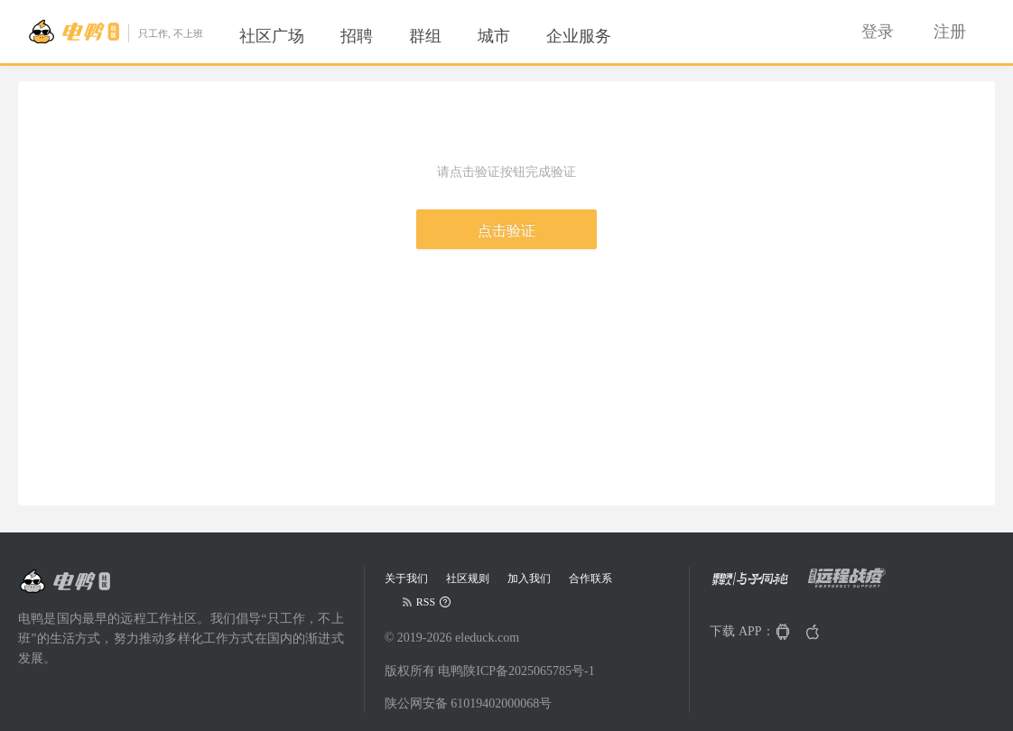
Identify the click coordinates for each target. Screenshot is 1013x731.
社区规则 (467, 578)
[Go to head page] (115, 31)
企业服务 (578, 36)
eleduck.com (487, 637)
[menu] (447, 36)
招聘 (356, 36)
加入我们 (529, 578)
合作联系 (590, 578)
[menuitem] (272, 36)
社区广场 (271, 36)
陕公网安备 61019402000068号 (469, 703)
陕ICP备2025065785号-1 (528, 671)
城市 (494, 36)
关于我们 (406, 578)
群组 (425, 36)
